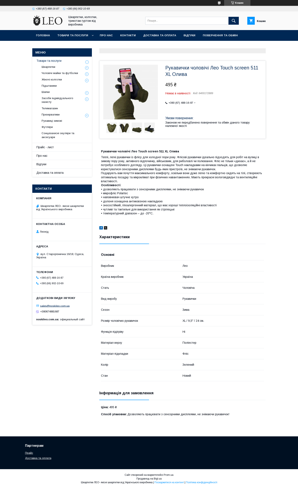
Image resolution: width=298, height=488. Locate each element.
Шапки (46, 91)
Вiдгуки (189, 35)
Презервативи (51, 114)
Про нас (106, 35)
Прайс (29, 452)
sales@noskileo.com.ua (55, 305)
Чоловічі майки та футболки (60, 73)
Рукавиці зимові (52, 120)
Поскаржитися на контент (169, 482)
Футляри (47, 127)
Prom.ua (168, 474)
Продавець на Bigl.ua (149, 478)
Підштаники (49, 85)
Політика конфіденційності (201, 482)
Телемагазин (50, 108)
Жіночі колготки (52, 79)
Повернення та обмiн (220, 35)
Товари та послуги (72, 35)
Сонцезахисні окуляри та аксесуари (58, 135)
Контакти (128, 35)
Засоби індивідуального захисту (57, 100)
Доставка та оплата (159, 35)
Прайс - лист (45, 147)
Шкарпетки (48, 66)
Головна (43, 35)
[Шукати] (233, 21)
